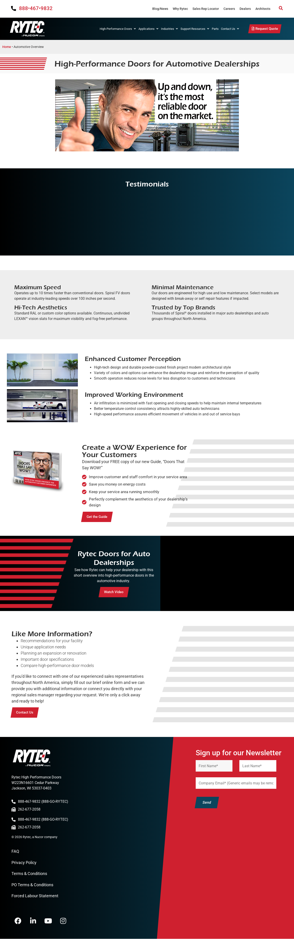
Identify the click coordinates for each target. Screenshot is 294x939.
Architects (262, 9)
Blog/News (160, 9)
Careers (229, 9)
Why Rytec (180, 9)
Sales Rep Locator (205, 9)
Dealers (245, 9)
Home (6, 47)
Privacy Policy (24, 862)
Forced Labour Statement (34, 895)
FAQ (15, 851)
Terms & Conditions (29, 873)
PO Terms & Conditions (32, 884)
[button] (281, 8)
